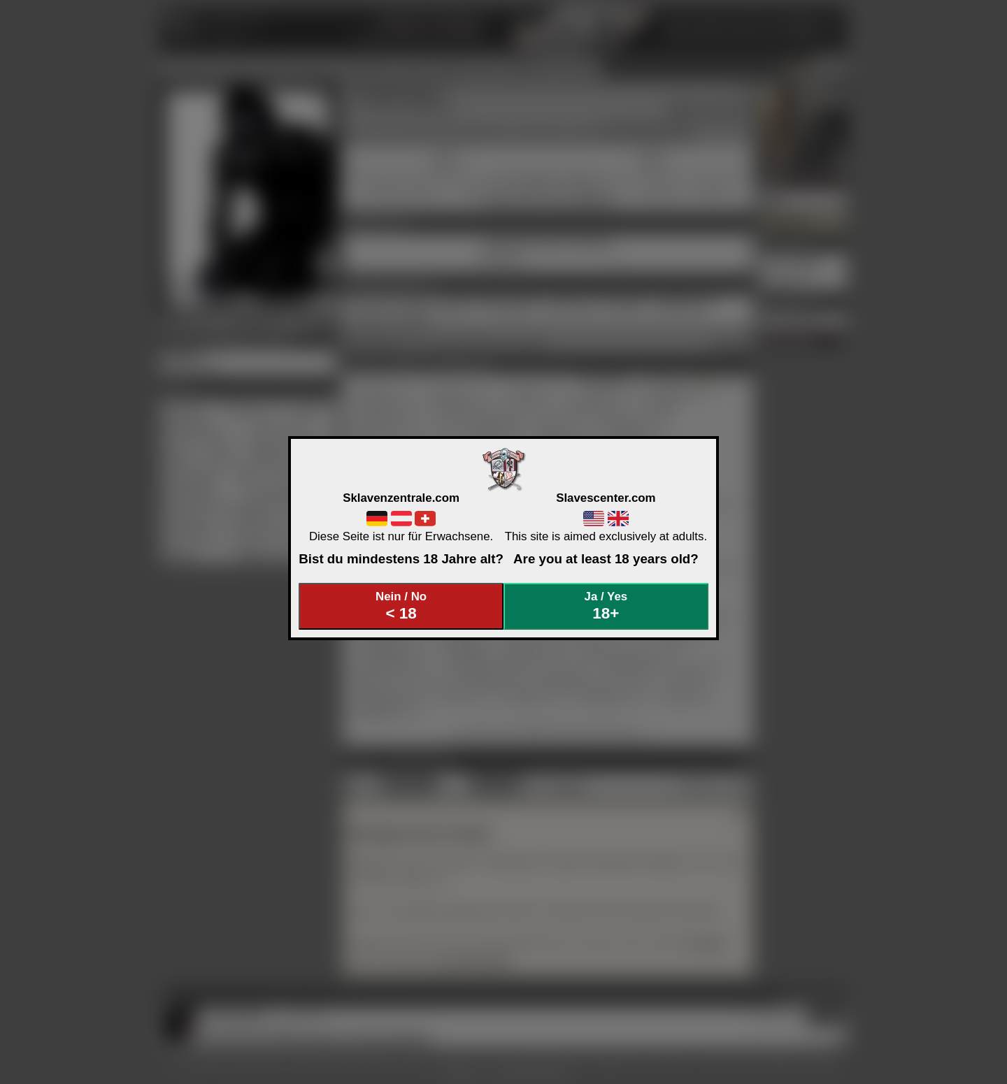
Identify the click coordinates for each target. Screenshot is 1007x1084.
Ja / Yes (606, 606)
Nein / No (401, 606)
